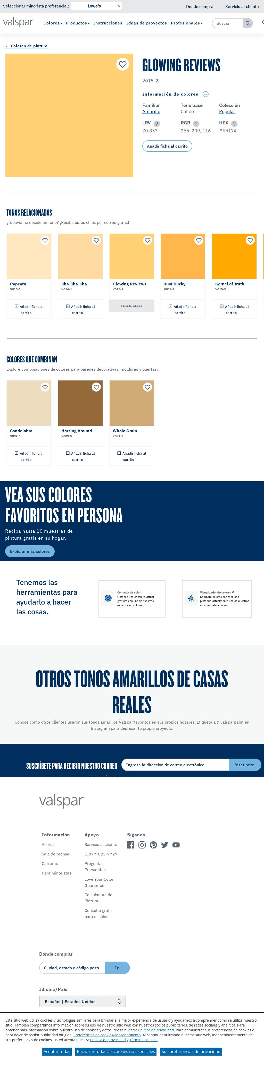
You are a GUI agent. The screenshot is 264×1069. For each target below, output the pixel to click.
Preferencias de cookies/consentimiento (107, 1034)
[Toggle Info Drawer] (205, 94)
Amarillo (151, 111)
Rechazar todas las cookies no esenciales (116, 1051)
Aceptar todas (57, 1051)
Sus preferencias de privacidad (191, 1051)
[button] (156, 124)
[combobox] (227, 23)
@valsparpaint (230, 722)
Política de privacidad (156, 1030)
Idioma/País (53, 989)
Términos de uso (143, 1039)
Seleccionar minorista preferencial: (36, 6)
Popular (227, 111)
